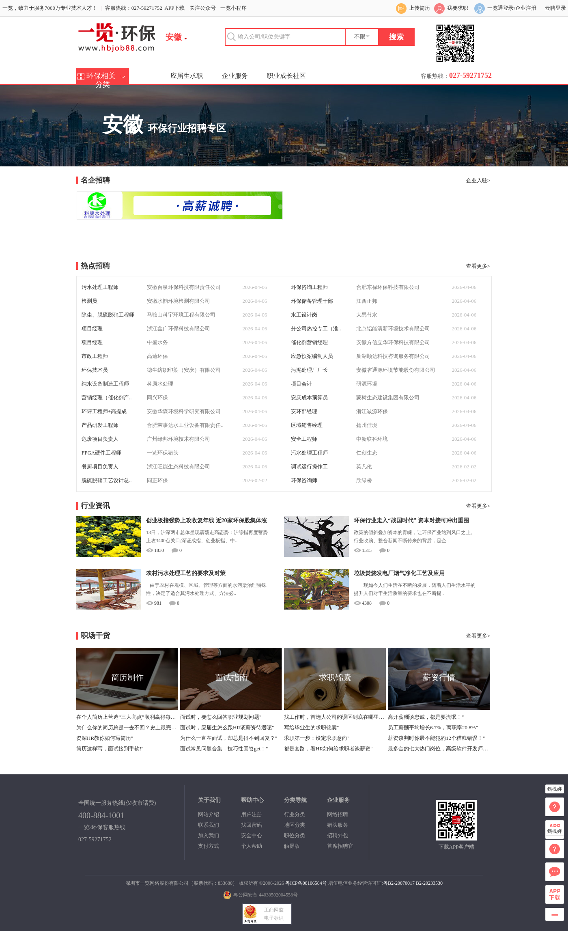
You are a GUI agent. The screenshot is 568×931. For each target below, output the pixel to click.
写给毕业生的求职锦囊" (311, 727)
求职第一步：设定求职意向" (316, 738)
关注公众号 (202, 8)
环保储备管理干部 (312, 301)
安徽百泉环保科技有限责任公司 (184, 287)
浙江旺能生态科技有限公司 (178, 466)
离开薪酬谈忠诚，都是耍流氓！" (426, 717)
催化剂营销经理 (309, 342)
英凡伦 (364, 466)
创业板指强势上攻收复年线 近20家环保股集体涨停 (206, 521)
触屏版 (292, 846)
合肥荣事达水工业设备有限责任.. (185, 425)
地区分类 (294, 825)
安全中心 (251, 835)
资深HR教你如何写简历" (104, 738)
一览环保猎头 (163, 453)
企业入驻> (478, 180)
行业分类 (294, 814)
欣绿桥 (364, 480)
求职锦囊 (335, 677)
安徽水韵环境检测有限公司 (178, 301)
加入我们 (208, 835)
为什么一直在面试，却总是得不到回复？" (228, 738)
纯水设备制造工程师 (105, 384)
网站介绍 (208, 814)
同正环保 (157, 480)
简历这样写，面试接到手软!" (110, 749)
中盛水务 (157, 342)
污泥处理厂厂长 (309, 370)
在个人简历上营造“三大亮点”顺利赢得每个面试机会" (127, 717)
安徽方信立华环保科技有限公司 (393, 342)
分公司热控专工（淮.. (316, 328)
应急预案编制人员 (312, 356)
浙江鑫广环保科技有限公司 (178, 328)
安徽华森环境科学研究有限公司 (184, 411)
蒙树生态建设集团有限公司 (388, 397)
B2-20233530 (429, 883)
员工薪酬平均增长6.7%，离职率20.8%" (433, 727)
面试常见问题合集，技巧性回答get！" (224, 749)
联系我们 (208, 825)
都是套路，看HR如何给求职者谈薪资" (328, 749)
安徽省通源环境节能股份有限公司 (395, 370)
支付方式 (208, 846)
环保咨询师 (304, 480)
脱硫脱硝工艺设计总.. (107, 480)
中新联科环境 (372, 439)
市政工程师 (95, 356)
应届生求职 (186, 75)
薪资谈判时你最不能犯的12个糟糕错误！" (436, 738)
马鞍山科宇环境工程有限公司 (181, 315)
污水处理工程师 (100, 287)
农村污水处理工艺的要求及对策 (186, 573)
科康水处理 (160, 384)
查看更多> (478, 266)
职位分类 (294, 835)
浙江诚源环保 (372, 411)
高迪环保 (157, 356)
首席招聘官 (340, 846)
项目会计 (301, 384)
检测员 (89, 301)
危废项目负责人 (100, 439)
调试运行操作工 (309, 466)
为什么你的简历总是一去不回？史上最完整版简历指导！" (127, 727)
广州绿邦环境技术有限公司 (178, 439)
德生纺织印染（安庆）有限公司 (184, 370)
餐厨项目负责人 (100, 466)
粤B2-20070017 (399, 883)
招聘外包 (337, 835)
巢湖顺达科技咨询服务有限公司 (393, 356)
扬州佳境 (366, 425)
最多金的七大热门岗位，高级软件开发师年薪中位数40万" (438, 749)
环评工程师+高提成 (104, 411)
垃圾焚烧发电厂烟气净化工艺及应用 (399, 573)
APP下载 (175, 8)
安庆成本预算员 (309, 397)
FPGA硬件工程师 (101, 453)
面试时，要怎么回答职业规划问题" (220, 717)
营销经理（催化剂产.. (107, 397)
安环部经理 (304, 411)
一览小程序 (233, 8)
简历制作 (127, 677)
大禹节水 (366, 315)
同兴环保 (157, 397)
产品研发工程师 (100, 425)
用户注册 (251, 814)
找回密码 (251, 825)
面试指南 (231, 677)
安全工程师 (304, 439)
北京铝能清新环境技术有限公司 (393, 328)
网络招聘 (337, 814)
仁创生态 (366, 453)
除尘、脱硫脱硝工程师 (108, 315)
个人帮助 (251, 846)
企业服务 (235, 75)
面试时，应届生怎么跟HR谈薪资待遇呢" (227, 727)
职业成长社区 (286, 75)
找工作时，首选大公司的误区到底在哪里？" (334, 717)
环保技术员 (95, 370)
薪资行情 (439, 677)
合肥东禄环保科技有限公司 (388, 287)
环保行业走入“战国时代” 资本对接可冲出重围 (411, 520)
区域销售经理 (307, 425)
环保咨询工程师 (309, 287)
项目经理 (92, 328)
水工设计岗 (304, 315)
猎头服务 (337, 825)
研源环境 (366, 384)
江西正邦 (366, 301)
